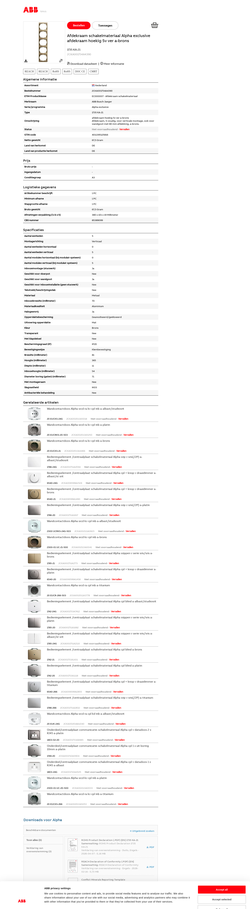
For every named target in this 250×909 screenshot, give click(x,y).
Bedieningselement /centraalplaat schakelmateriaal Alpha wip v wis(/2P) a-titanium (100, 697)
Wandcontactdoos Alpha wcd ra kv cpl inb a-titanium (80, 794)
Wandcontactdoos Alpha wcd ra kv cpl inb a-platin (78, 424)
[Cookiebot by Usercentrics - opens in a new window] (22, 902)
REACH (29, 71)
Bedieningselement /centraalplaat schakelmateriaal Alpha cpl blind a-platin (94, 665)
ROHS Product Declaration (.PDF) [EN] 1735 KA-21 (109, 840)
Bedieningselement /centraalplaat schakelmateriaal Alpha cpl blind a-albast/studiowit (101, 601)
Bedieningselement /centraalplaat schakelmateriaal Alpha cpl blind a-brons (94, 649)
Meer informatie (114, 63)
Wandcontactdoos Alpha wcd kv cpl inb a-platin (77, 778)
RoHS (55, 71)
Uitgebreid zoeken (142, 830)
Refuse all (222, 887)
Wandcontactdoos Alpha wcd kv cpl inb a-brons (77, 537)
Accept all (222, 867)
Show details (195, 902)
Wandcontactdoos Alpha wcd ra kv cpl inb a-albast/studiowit (85, 408)
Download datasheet (83, 63)
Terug (43, 11)
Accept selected (221, 877)
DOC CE (80, 71)
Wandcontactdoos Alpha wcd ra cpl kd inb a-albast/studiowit (85, 713)
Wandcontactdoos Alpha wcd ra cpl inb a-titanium (78, 585)
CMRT (93, 71)
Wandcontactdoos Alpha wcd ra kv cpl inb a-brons (78, 440)
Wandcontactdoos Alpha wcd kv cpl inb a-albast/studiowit (84, 521)
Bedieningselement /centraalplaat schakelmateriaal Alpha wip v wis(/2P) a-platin (98, 505)
